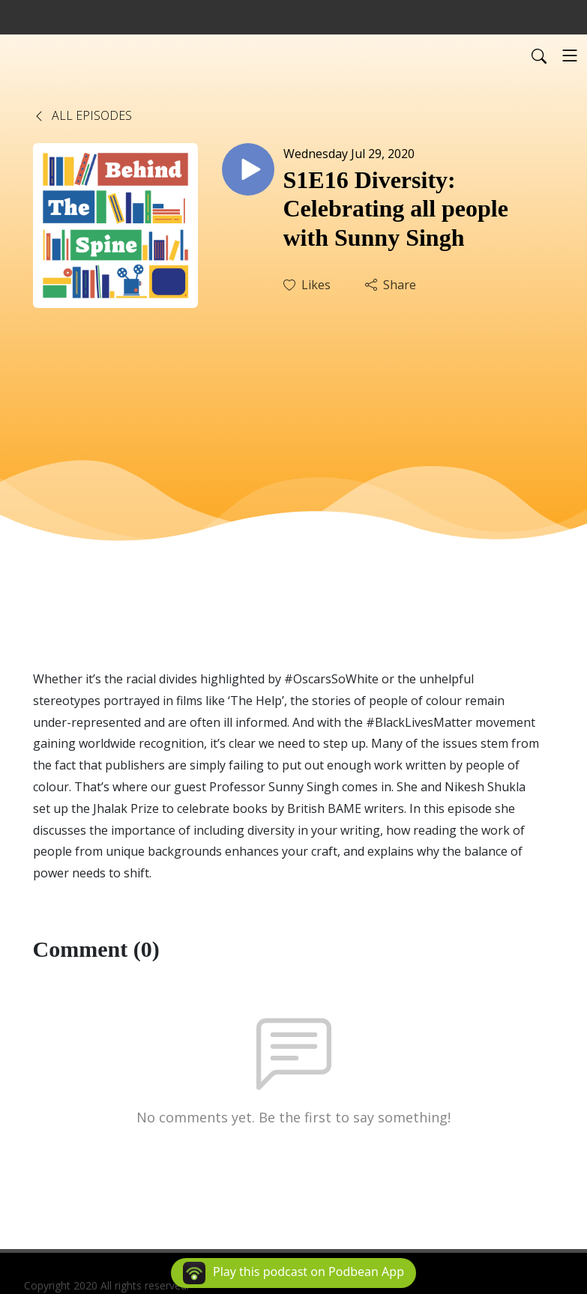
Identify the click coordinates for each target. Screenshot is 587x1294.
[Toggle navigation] (570, 55)
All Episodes (82, 115)
